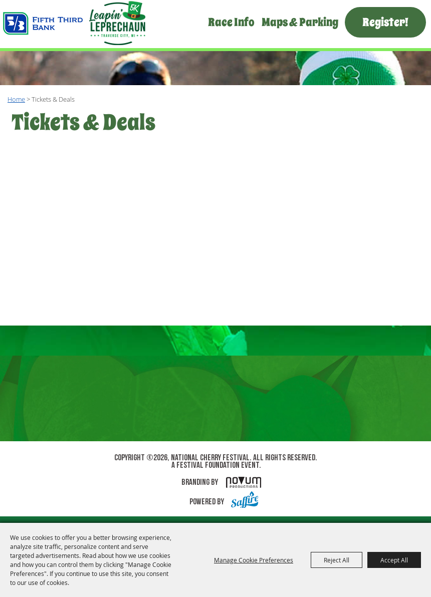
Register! (385, 22)
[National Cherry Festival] (74, 23)
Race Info (231, 22)
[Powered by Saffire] (243, 502)
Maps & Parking (300, 22)
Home (16, 99)
